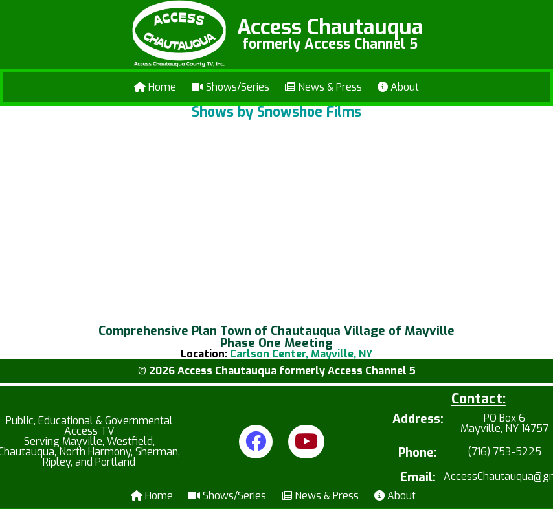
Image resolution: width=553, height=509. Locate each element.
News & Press (323, 87)
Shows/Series (230, 87)
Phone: (417, 453)
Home (155, 87)
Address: (418, 420)
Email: (418, 477)
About (398, 87)
